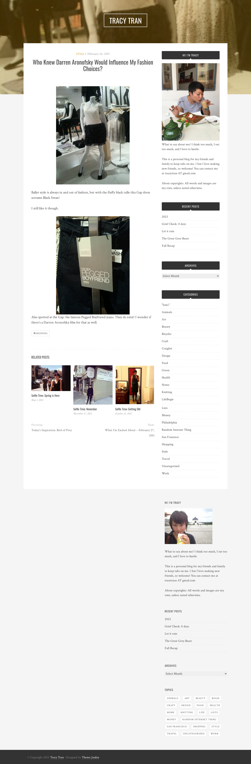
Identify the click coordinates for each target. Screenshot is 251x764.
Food (165, 363)
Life (164, 399)
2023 (165, 217)
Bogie (170, 399)
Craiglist (167, 348)
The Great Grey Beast (175, 238)
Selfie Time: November (85, 409)
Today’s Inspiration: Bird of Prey (51, 430)
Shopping (41, 333)
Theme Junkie (90, 757)
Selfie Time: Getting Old (127, 409)
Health (166, 378)
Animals (167, 312)
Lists (165, 408)
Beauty (166, 327)
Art (164, 319)
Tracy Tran (57, 757)
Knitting (167, 392)
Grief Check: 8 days (174, 224)
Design (166, 356)
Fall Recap (168, 246)
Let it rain (168, 231)
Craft (165, 341)
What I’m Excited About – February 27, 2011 (130, 433)
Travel (166, 459)
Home (165, 385)
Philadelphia (169, 422)
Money (166, 415)
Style (80, 54)
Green (165, 370)
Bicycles (166, 334)
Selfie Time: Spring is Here (45, 395)
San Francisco (170, 437)
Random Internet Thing (176, 430)
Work (165, 473)
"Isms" (166, 305)
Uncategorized (170, 466)
